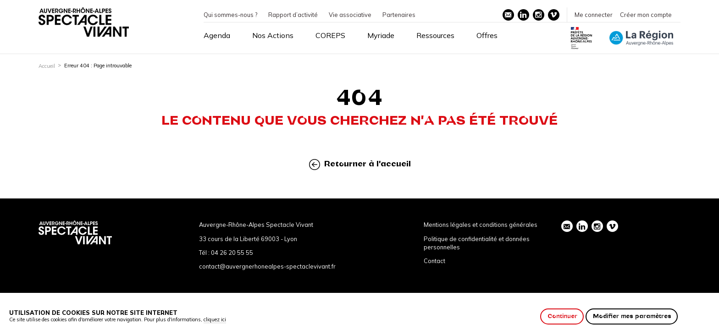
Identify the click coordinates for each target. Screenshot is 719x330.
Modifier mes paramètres (632, 316)
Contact (434, 260)
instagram (538, 14)
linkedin (523, 14)
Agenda (217, 35)
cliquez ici (215, 319)
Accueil (47, 66)
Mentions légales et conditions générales (480, 224)
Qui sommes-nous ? (230, 14)
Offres (487, 35)
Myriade (380, 35)
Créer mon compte (646, 14)
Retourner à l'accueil (360, 164)
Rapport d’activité (293, 14)
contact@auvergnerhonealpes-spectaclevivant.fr (267, 266)
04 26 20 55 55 (232, 252)
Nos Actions (272, 35)
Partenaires (398, 14)
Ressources (435, 35)
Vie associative (350, 14)
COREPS (330, 35)
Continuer (562, 316)
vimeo (553, 14)
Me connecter (594, 14)
